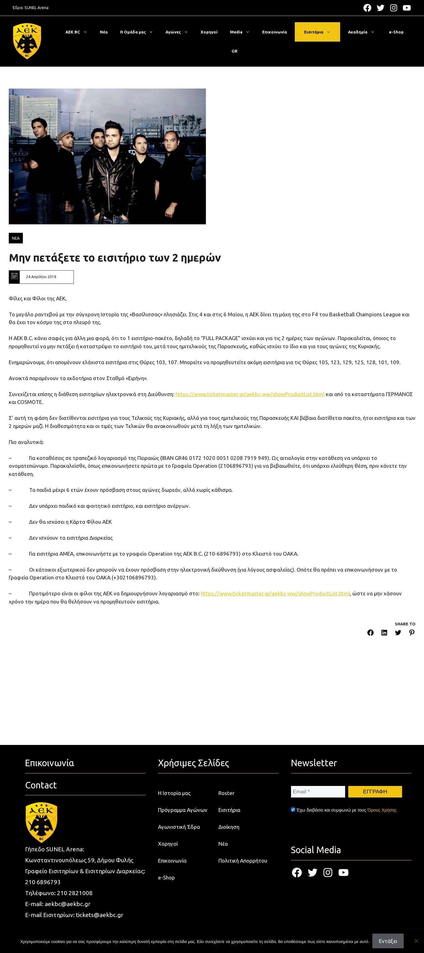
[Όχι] (416, 941)
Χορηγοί (209, 32)
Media (243, 32)
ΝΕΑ (16, 238)
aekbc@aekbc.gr (67, 903)
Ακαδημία (364, 32)
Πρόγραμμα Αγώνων (182, 810)
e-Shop (396, 32)
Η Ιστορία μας (174, 793)
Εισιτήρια (320, 32)
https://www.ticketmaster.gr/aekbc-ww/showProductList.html (250, 394)
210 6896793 (43, 882)
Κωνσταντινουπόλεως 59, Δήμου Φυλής (79, 860)
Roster (226, 793)
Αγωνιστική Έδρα (179, 827)
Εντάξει (388, 941)
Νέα (104, 32)
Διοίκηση (228, 827)
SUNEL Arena (36, 7)
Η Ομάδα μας (139, 32)
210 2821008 (75, 892)
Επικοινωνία (274, 32)
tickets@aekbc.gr (99, 914)
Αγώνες (180, 32)
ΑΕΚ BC (79, 32)
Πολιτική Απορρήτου (242, 861)
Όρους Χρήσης (381, 810)
